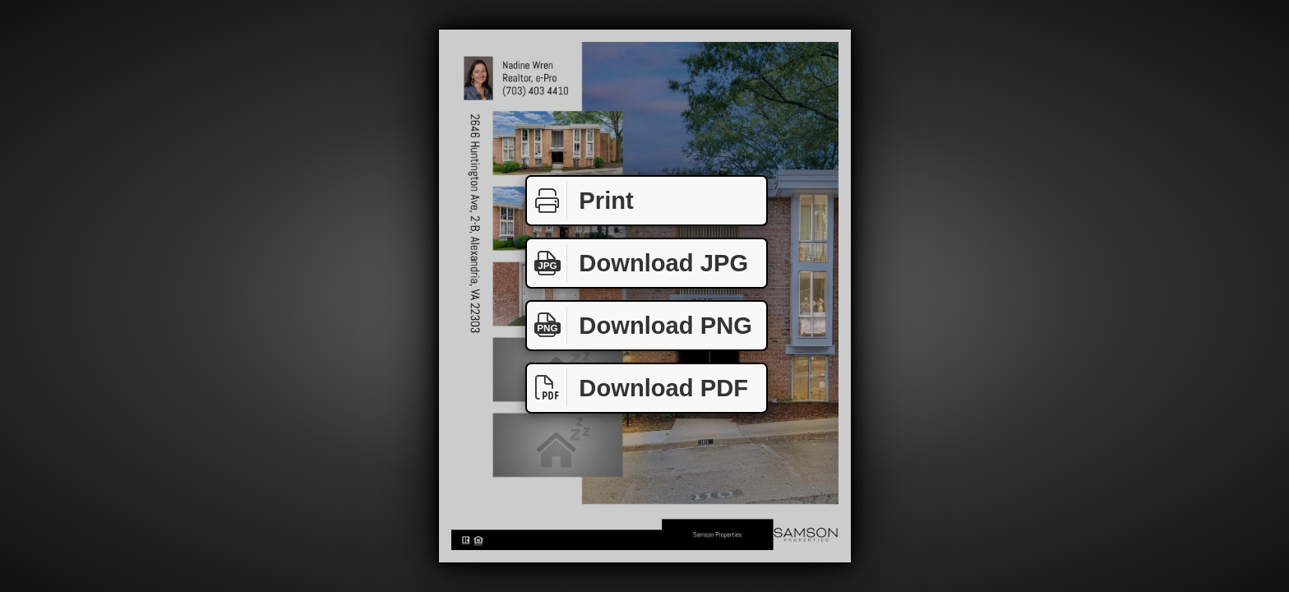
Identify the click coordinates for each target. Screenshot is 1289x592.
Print (580, 201)
